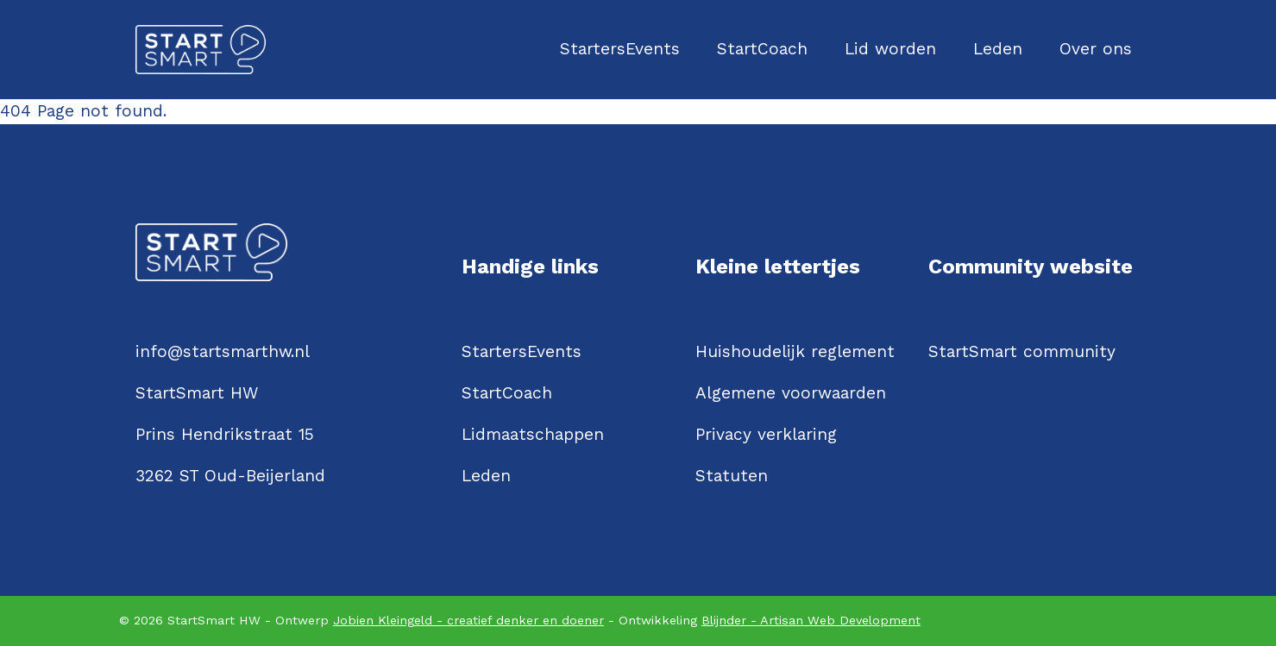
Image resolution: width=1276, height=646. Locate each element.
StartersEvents (620, 49)
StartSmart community (1022, 351)
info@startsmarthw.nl (222, 351)
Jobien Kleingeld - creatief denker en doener (468, 620)
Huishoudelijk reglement (795, 351)
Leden (997, 49)
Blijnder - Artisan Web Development (811, 620)
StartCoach (762, 49)
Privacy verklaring (766, 434)
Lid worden (890, 49)
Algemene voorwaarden (790, 393)
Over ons (1095, 49)
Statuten (731, 476)
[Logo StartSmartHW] (200, 50)
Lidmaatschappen (533, 434)
